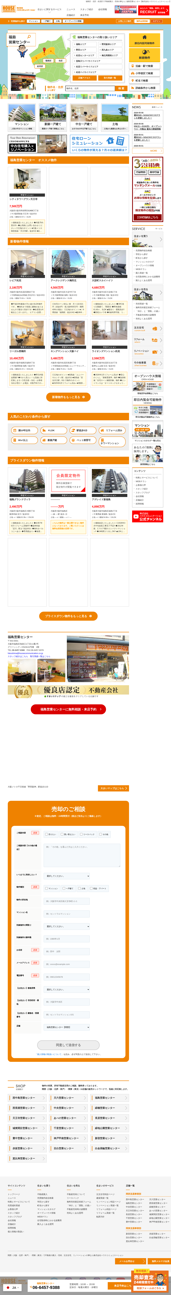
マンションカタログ (145, 262)
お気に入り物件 (124, 21)
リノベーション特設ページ (108, 1202)
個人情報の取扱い (16, 1231)
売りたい (50, 834)
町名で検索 (139, 80)
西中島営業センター (24, 1098)
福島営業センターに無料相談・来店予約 (68, 709)
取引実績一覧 (110, 78)
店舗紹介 (71, 15)
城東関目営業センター (25, 1128)
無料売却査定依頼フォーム (148, 307)
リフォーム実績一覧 (105, 1213)
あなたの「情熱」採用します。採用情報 (153, 10)
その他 (103, 834)
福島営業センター (105, 1098)
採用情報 (140, 504)
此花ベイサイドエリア (86, 72)
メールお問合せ (126, 1261)
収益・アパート (98, 888)
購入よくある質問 (144, 280)
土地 (58, 21)
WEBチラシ (141, 269)
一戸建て (47, 21)
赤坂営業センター (22, 1148)
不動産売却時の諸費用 (146, 315)
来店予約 (84, 15)
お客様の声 (141, 485)
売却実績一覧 (142, 304)
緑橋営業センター (105, 1108)
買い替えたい (68, 834)
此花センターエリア (85, 55)
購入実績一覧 (142, 273)
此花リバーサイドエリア (87, 66)
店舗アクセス (84, 78)
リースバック (87, 834)
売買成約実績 (14, 1205)
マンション (33, 21)
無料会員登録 (142, 21)
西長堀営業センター (24, 1108)
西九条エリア (108, 50)
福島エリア (81, 44)
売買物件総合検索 (144, 250)
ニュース (71, 9)
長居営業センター (105, 1118)
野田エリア (81, 50)
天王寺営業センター (24, 1118)
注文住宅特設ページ (105, 1194)
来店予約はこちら (124, 1285)
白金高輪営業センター (107, 1148)
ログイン (156, 21)
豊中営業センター (22, 1138)
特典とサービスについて (147, 477)
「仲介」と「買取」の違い (148, 311)
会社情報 (102, 9)
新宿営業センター (105, 1138)
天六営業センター (64, 1098)
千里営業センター (64, 1128)
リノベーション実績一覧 (107, 1205)
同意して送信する (68, 1045)
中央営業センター (64, 1108)
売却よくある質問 (144, 318)
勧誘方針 (100, 1217)
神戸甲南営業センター (66, 1138)
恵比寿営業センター (24, 1158)
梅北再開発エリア (110, 55)
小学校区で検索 (142, 73)
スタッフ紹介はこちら (18, 656)
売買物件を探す (18, 21)
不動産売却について (76, 1194)
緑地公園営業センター (107, 1128)
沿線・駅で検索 (142, 66)
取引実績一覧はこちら (40, 656)
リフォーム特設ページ (106, 1209)
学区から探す (142, 254)
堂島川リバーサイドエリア (88, 61)
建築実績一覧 (102, 1198)
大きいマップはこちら (112, 788)
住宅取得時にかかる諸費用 (148, 276)
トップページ (14, 1194)
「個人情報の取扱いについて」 (49, 1054)
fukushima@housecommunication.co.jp (25, 653)
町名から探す (142, 258)
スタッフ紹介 (86, 9)
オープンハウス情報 (73, 21)
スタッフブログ (143, 492)
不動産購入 (42, 1194)
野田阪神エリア (109, 44)
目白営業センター (64, 1148)
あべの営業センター (65, 1118)
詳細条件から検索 (143, 87)
